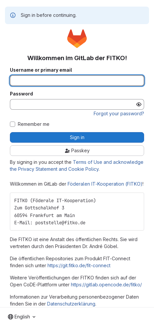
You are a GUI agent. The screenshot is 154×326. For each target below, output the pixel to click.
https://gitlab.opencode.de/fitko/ (106, 284)
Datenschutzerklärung (71, 304)
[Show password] (139, 104)
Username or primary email (41, 70)
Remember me (33, 124)
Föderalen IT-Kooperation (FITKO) (105, 184)
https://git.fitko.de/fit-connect (78, 265)
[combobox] (21, 317)
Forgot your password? (119, 113)
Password (21, 93)
